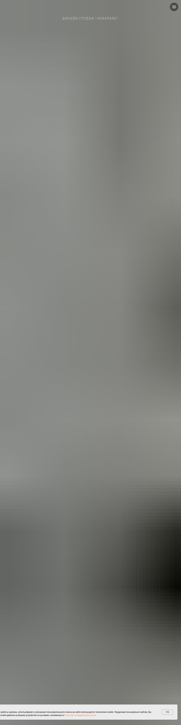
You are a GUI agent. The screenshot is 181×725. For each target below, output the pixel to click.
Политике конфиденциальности (80, 715)
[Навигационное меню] (174, 7)
